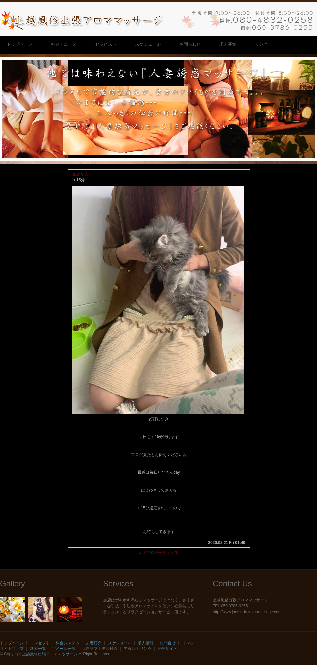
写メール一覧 (64, 648)
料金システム (68, 643)
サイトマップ (12, 648)
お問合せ (168, 643)
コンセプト (40, 643)
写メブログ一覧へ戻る (158, 552)
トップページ (12, 643)
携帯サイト (167, 648)
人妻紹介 (94, 643)
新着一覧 (38, 648)
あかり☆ (80, 174)
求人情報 (146, 643)
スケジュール (120, 643)
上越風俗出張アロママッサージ (50, 654)
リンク (188, 643)
